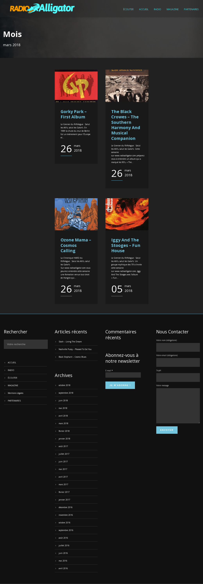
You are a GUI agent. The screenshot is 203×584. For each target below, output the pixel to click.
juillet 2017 (64, 454)
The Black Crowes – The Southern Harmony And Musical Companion (125, 125)
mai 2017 (63, 469)
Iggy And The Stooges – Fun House (125, 245)
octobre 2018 (64, 385)
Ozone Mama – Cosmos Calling (76, 245)
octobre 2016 (64, 522)
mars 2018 (63, 423)
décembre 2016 (66, 507)
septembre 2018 (66, 392)
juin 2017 (63, 461)
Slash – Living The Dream (70, 341)
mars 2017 (63, 484)
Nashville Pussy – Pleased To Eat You (75, 349)
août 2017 (63, 446)
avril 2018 (63, 415)
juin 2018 (63, 400)
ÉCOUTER (128, 9)
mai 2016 (63, 560)
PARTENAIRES (191, 9)
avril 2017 (63, 476)
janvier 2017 (64, 499)
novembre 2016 (66, 515)
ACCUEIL (143, 9)
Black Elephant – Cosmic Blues (72, 356)
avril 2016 (63, 568)
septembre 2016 (66, 530)
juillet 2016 (64, 545)
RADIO (157, 9)
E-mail (109, 370)
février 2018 (64, 431)
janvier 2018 (64, 438)
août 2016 (63, 537)
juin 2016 (63, 553)
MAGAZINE (173, 9)
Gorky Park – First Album (74, 114)
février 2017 (64, 492)
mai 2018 (63, 408)
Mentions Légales (15, 393)
